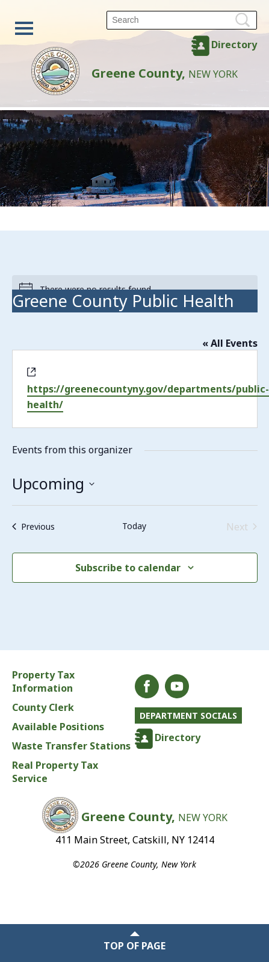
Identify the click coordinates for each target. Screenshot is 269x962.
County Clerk (43, 707)
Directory (234, 44)
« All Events (230, 343)
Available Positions (58, 726)
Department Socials (188, 715)
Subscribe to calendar (128, 567)
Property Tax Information (43, 681)
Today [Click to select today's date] (134, 526)
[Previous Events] (33, 526)
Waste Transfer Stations (71, 746)
